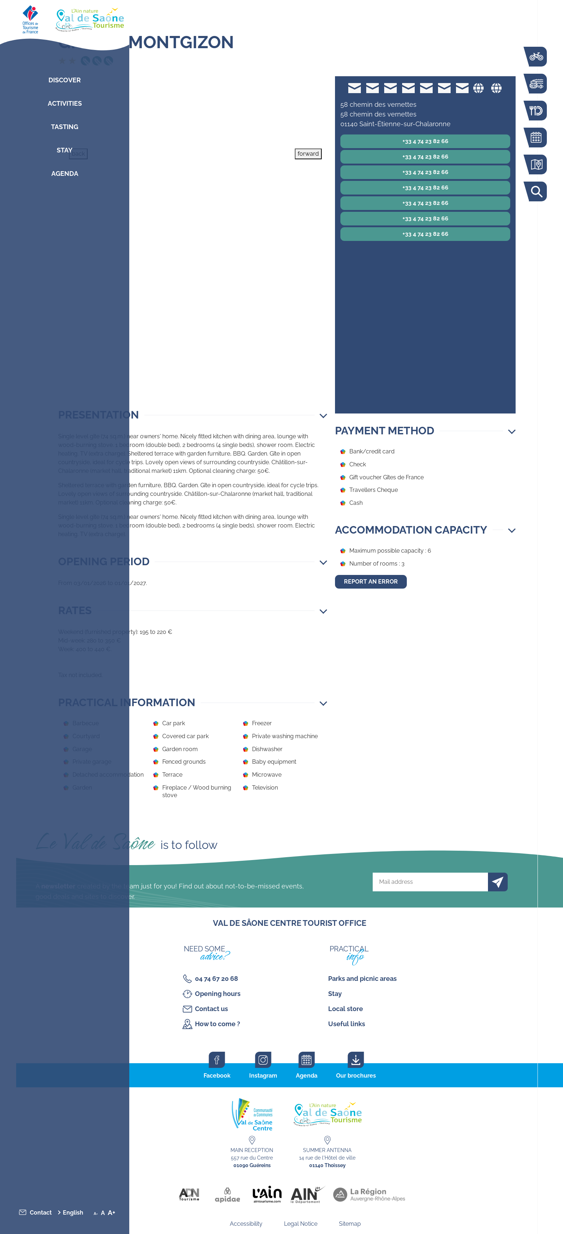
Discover (64, 80)
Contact (41, 1212)
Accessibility (246, 1223)
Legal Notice (300, 1223)
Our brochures (356, 1075)
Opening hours (218, 993)
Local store (345, 1009)
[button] (192, 415)
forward (308, 153)
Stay (65, 150)
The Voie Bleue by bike (536, 57)
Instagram (263, 1075)
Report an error (371, 581)
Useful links (346, 1024)
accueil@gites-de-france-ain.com (354, 88)
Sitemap (350, 1223)
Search (536, 191)
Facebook (217, 1075)
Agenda (64, 173)
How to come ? (217, 1024)
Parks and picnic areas (362, 978)
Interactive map (536, 164)
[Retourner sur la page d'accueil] (64, 18)
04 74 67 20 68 (216, 978)
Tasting (64, 127)
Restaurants (536, 110)
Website (478, 88)
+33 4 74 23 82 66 (425, 141)
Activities (65, 103)
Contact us (211, 1009)
